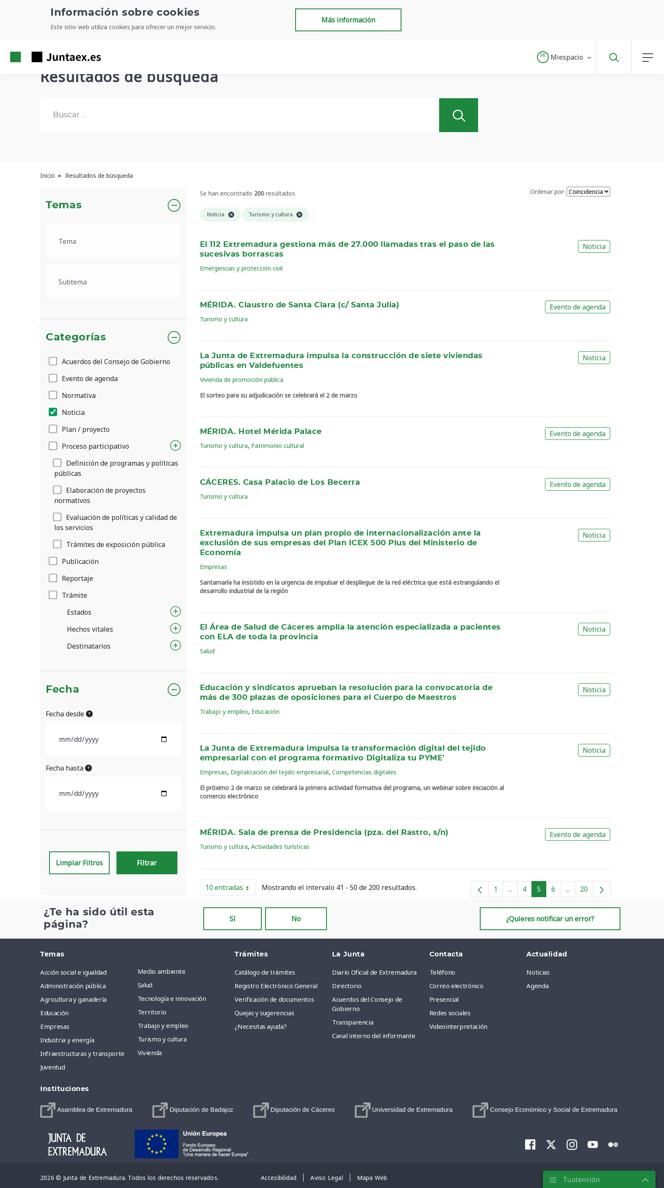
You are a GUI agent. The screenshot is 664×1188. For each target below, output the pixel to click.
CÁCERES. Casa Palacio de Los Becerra (280, 482)
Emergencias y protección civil (241, 268)
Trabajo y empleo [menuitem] (163, 1025)
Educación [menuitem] (54, 1012)
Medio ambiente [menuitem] (161, 971)
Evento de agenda (84, 378)
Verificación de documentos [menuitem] (274, 999)
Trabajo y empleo (224, 711)
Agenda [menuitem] (537, 985)
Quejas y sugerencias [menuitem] (264, 1012)
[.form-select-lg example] (113, 241)
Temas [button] (64, 205)
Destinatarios (89, 646)
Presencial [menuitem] (444, 999)
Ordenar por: (547, 192)
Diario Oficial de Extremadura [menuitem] (374, 972)
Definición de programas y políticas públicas (116, 468)
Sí (232, 918)
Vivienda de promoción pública (241, 380)
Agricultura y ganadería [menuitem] (73, 999)
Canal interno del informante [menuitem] (373, 1035)
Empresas (213, 567)
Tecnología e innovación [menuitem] (172, 998)
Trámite (68, 595)
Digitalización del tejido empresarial (279, 772)
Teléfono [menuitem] (442, 972)
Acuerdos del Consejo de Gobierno (110, 361)
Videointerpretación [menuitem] (458, 1026)
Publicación (74, 561)
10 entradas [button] (230, 889)
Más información (348, 20)
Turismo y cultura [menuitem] (162, 1039)
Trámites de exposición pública (109, 544)
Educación (265, 711)
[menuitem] (86, 1110)
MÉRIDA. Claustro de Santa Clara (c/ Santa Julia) (299, 305)
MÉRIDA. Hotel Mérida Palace (261, 432)
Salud (207, 651)
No (296, 918)
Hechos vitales (90, 629)
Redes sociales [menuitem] (449, 1012)
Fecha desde (69, 714)
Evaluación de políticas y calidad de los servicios (115, 522)
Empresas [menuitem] (54, 1026)
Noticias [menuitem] (537, 972)
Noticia (67, 412)
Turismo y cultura (224, 319)
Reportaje (71, 578)
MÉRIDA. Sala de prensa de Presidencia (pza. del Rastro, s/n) (324, 833)
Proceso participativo (89, 446)
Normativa (73, 395)
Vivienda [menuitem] (150, 1052)
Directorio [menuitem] (347, 985)
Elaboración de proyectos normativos (100, 495)
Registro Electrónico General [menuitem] (276, 985)
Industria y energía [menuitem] (67, 1040)
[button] (565, 57)
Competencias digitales (364, 772)
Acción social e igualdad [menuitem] (73, 972)
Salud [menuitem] (145, 985)
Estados (79, 612)
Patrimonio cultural (277, 446)
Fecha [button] (62, 690)
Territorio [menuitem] (152, 1012)
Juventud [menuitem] (52, 1067)
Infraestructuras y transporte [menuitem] (82, 1053)
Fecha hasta (69, 768)
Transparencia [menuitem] (352, 1022)
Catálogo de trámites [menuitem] (265, 972)
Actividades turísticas (280, 847)
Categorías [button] (76, 337)
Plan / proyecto (80, 429)
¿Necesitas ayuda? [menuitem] (260, 1026)
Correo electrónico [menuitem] (456, 985)
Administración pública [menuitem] (72, 985)
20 (586, 890)
